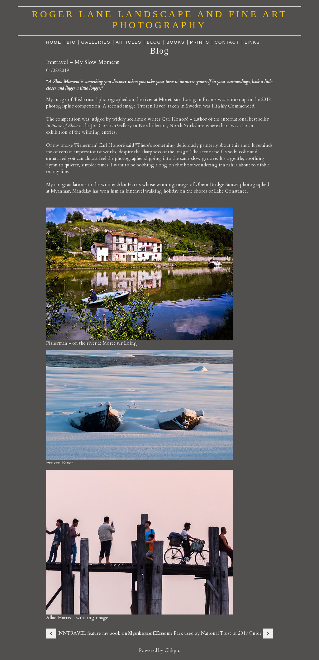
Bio (71, 42)
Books (175, 42)
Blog (154, 42)
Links (252, 42)
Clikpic (172, 650)
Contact (227, 42)
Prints (199, 42)
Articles (129, 42)
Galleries (96, 42)
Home (53, 42)
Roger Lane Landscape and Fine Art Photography (160, 19)
